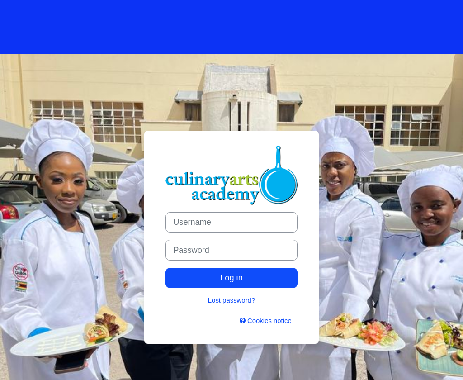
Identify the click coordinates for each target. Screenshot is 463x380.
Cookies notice (266, 320)
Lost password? (231, 300)
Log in (231, 277)
